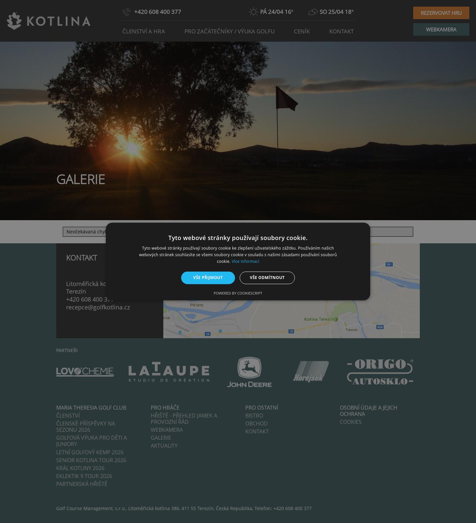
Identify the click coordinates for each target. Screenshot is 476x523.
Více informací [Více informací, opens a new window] (245, 261)
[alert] (238, 261)
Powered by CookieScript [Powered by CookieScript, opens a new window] (238, 293)
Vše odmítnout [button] (267, 277)
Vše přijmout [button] (208, 277)
